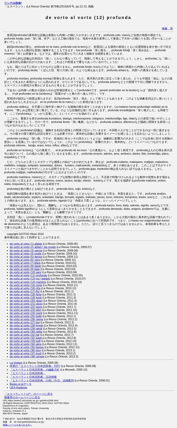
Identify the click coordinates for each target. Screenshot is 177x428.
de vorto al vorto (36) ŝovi (25, 350)
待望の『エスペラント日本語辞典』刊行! (35, 366)
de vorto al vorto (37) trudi (25, 353)
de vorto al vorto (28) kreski (26, 325)
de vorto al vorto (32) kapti (26, 337)
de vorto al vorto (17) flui (25, 291)
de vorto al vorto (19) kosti (26, 297)
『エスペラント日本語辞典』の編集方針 (34, 369)
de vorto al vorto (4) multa (25, 253)
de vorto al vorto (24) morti (26, 313)
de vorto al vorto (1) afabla (26, 243)
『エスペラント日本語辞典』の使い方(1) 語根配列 (42, 380)
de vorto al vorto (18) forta (25, 294)
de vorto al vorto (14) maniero (28, 282)
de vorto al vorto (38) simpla (27, 356)
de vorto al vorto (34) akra (25, 344)
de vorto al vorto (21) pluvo (26, 303)
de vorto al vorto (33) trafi (25, 341)
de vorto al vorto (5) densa (26, 256)
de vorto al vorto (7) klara (25, 262)
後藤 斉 (167, 28)
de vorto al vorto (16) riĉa (25, 288)
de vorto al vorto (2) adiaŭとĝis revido (33, 247)
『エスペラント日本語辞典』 (28, 373)
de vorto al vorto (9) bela (25, 269)
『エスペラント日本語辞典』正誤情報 (33, 376)
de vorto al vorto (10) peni (25, 272)
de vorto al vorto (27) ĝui (25, 322)
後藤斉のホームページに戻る (22, 397)
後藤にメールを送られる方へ (17, 425)
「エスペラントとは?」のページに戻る (28, 393)
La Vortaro (16, 362)
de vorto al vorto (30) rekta (26, 331)
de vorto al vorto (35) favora (27, 347)
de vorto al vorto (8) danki (25, 266)
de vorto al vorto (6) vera (25, 259)
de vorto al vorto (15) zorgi (26, 285)
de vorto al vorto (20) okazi (26, 300)
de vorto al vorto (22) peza (26, 306)
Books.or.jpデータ (21, 384)
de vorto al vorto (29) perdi (26, 328)
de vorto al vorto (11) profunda (28, 275)
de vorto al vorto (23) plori (25, 310)
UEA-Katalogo (18, 387)
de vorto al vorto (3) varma (26, 250)
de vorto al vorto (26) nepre (26, 319)
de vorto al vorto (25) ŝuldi (26, 316)
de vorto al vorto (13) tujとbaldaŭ (30, 278)
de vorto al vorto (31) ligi (24, 334)
